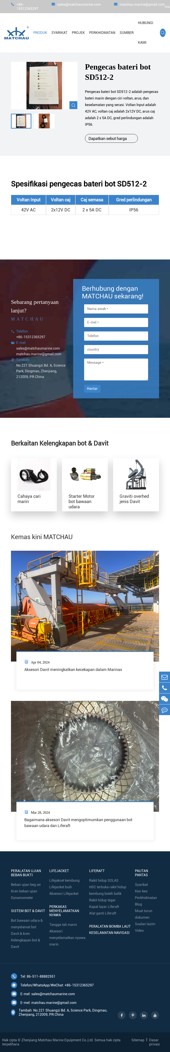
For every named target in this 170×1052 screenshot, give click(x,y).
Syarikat (59, 33)
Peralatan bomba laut (110, 926)
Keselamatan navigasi (109, 933)
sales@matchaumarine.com (76, 6)
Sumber (127, 33)
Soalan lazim (145, 924)
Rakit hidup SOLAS (104, 880)
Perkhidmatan (102, 33)
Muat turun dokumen (143, 914)
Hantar (92, 389)
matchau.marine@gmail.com (139, 6)
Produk (40, 33)
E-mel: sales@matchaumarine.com (43, 994)
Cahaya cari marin (29, 499)
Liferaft (97, 871)
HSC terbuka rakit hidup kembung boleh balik (107, 890)
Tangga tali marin (63, 925)
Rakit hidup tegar (102, 900)
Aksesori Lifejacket (63, 894)
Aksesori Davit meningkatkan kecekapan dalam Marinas (73, 669)
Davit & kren (20, 934)
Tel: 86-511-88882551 (33, 976)
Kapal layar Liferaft (104, 907)
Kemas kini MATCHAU (42, 537)
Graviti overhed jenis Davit (134, 499)
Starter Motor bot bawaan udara (82, 501)
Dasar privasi (154, 1042)
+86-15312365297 (24, 6)
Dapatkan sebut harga (111, 138)
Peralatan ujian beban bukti (26, 873)
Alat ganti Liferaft (102, 913)
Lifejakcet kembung (64, 880)
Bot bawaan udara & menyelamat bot (27, 923)
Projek (78, 33)
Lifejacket (59, 871)
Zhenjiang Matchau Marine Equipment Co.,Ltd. (57, 1040)
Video (139, 930)
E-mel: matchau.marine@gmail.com (43, 1003)
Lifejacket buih (60, 887)
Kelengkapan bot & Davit (25, 943)
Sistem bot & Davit (28, 911)
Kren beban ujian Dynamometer (24, 894)
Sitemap (137, 1040)
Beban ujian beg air (26, 885)
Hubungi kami (145, 33)
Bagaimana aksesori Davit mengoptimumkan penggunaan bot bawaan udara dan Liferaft (78, 822)
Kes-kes (141, 891)
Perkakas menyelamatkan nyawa (64, 911)
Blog (138, 904)
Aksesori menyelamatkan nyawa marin (67, 937)
